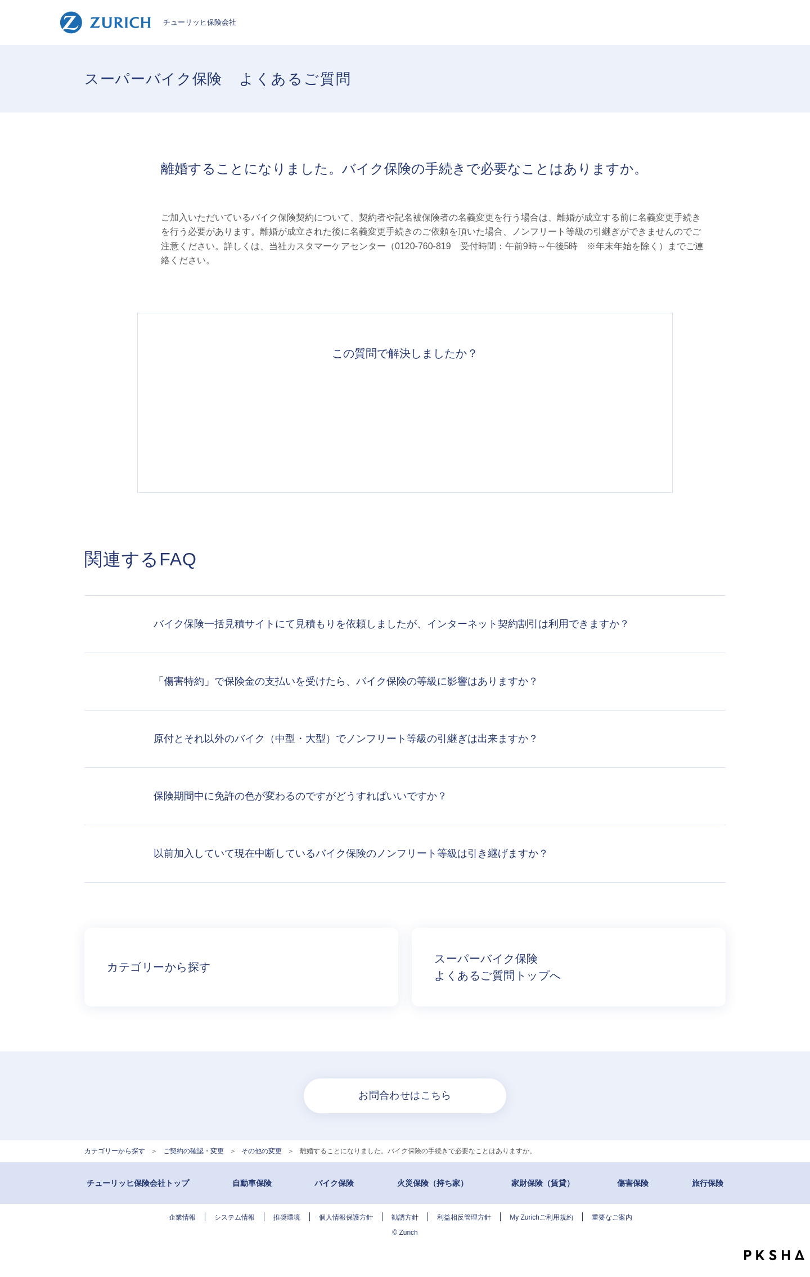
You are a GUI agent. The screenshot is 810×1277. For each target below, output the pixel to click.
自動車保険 (252, 1183)
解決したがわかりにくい (353, 420)
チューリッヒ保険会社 (147, 22)
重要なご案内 (612, 1217)
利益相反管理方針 (464, 1217)
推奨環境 (286, 1217)
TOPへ (793, 1232)
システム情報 (234, 1217)
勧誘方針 (405, 1217)
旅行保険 (707, 1183)
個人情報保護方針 (346, 1217)
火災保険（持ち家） (432, 1183)
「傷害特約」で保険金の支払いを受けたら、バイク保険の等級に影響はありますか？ (346, 681)
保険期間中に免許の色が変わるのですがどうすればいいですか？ (300, 796)
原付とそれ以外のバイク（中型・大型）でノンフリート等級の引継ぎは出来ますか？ (346, 738)
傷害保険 (633, 1183)
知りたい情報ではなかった (560, 420)
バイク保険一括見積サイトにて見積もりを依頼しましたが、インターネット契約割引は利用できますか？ (391, 623)
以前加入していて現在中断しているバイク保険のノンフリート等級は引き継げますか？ (351, 853)
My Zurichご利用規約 (541, 1217)
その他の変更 (261, 1151)
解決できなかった (457, 420)
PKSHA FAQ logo (774, 1255)
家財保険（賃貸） (542, 1183)
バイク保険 (334, 1183)
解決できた (250, 420)
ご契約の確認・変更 (193, 1151)
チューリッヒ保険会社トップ (138, 1183)
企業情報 (182, 1217)
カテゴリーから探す (114, 1151)
